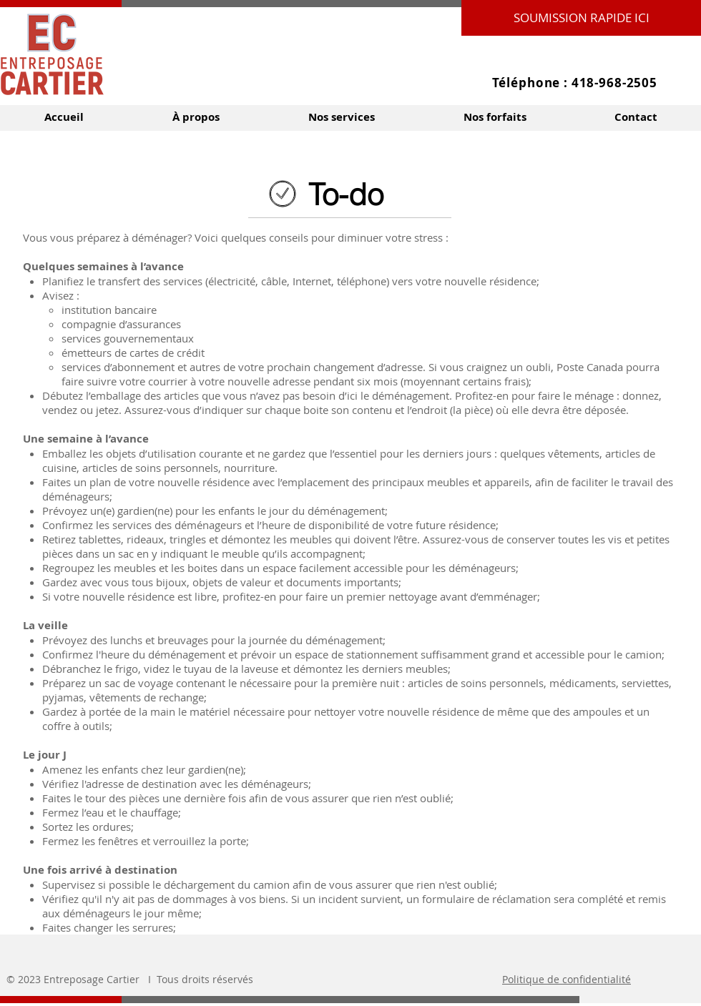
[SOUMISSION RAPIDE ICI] (581, 18)
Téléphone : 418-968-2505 (574, 82)
